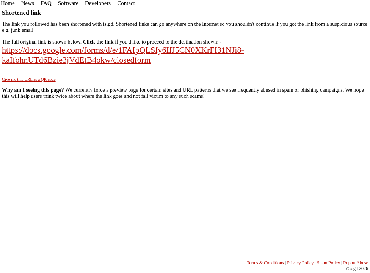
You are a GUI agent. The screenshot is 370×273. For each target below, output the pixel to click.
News (27, 3)
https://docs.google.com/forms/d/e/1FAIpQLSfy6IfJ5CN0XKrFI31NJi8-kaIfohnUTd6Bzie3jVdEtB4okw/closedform (123, 54)
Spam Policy (328, 262)
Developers (98, 3)
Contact (126, 3)
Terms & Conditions (265, 262)
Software (68, 3)
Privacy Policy (300, 262)
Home (8, 3)
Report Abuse (355, 262)
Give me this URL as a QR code (29, 79)
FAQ (46, 3)
